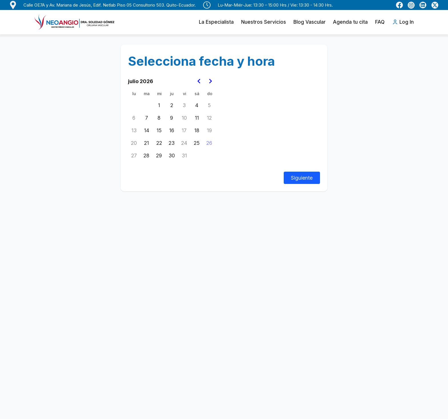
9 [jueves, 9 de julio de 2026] (171, 118)
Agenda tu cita (350, 22)
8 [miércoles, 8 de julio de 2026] (159, 118)
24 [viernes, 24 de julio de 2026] (184, 143)
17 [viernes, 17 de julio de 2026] (184, 130)
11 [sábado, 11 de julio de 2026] (197, 118)
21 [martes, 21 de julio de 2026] (146, 143)
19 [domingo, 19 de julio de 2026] (209, 130)
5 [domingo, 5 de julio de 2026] (209, 105)
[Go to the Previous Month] (199, 81)
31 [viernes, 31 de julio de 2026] (184, 156)
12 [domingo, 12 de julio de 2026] (209, 118)
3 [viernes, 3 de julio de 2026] (184, 105)
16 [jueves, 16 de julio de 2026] (171, 130)
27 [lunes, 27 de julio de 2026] (134, 156)
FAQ (380, 22)
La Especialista (216, 22)
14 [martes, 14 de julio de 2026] (146, 130)
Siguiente (302, 178)
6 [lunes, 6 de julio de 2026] (133, 118)
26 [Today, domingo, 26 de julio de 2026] (209, 143)
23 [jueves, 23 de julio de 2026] (172, 143)
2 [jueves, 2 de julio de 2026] (171, 105)
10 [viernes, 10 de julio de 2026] (184, 118)
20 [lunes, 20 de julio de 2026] (134, 143)
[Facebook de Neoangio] (399, 5)
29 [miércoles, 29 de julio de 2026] (159, 156)
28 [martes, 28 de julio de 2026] (146, 156)
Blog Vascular (309, 22)
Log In (403, 22)
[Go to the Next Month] (210, 81)
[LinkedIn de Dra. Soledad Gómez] (422, 5)
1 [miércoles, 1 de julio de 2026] (159, 105)
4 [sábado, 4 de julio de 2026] (196, 105)
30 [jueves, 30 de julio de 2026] (172, 156)
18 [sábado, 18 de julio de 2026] (196, 130)
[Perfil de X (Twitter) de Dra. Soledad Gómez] (434, 5)
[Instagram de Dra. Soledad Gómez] (411, 5)
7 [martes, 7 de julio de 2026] (146, 118)
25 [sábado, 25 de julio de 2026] (197, 143)
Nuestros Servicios (263, 22)
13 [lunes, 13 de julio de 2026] (134, 130)
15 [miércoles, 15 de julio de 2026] (159, 130)
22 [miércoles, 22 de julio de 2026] (159, 143)
